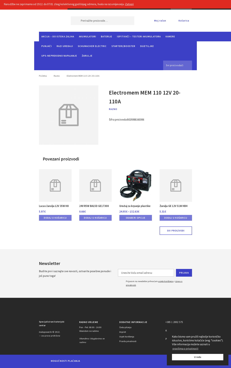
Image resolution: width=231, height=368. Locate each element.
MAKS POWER (50, 20)
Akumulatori (87, 36)
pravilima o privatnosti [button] (185, 348)
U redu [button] (197, 357)
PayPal (154, 361)
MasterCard (88, 361)
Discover (140, 361)
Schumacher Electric (92, 46)
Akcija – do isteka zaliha (57, 36)
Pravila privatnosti (128, 341)
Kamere (170, 36)
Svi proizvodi (175, 230)
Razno (57, 76)
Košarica (184, 20)
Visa (110, 361)
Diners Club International (125, 361)
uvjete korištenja (165, 281)
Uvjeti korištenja (126, 336)
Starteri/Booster (123, 46)
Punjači (46, 46)
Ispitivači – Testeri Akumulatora (139, 36)
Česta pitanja (125, 327)
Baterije (106, 36)
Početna (43, 76)
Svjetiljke (147, 46)
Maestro (99, 361)
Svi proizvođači (174, 65)
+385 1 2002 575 (174, 322)
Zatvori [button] (129, 4)
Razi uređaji (65, 46)
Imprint (122, 332)
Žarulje (87, 55)
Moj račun (160, 20)
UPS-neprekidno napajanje (59, 55)
